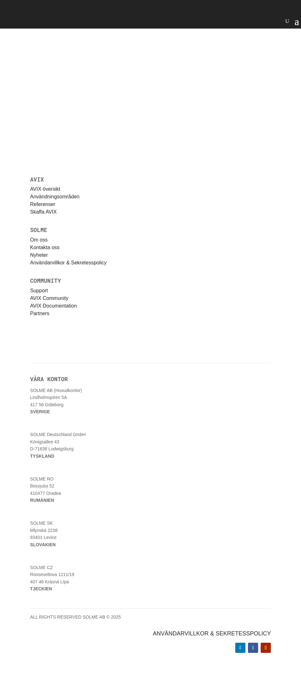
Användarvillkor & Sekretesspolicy (68, 262)
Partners (39, 313)
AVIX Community (49, 298)
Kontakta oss (45, 247)
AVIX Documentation (53, 306)
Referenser (42, 204)
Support (39, 290)
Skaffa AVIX (43, 212)
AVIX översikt (45, 189)
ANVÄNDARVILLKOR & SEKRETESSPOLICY (212, 633)
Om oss (39, 239)
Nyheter (39, 255)
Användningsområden (55, 196)
